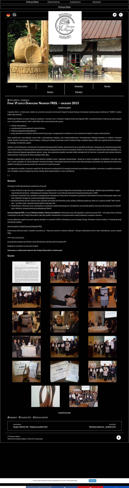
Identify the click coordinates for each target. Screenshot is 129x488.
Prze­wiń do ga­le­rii (64, 108)
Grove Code (39, 439)
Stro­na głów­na (21, 86)
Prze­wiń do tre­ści (64, 413)
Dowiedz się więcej (83, 480)
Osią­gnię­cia (79, 86)
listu (47, 155)
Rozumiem (92, 480)
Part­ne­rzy (79, 92)
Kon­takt (50, 92)
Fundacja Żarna (75, 2)
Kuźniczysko (97, 2)
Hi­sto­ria (107, 86)
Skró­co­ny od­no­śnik (41, 417)
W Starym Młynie (32, 2)
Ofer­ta (50, 86)
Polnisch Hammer (54, 2)
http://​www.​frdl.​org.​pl (18, 237)
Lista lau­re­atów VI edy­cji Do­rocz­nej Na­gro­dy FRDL (25, 226)
